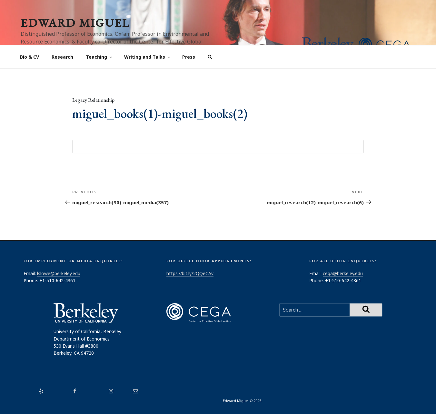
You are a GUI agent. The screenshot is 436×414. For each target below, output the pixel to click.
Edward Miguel (75, 22)
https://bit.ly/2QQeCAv (189, 273)
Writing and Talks (147, 57)
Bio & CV (29, 57)
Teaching (99, 57)
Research (62, 57)
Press (188, 57)
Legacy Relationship (93, 100)
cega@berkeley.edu (343, 273)
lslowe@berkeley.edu (58, 273)
